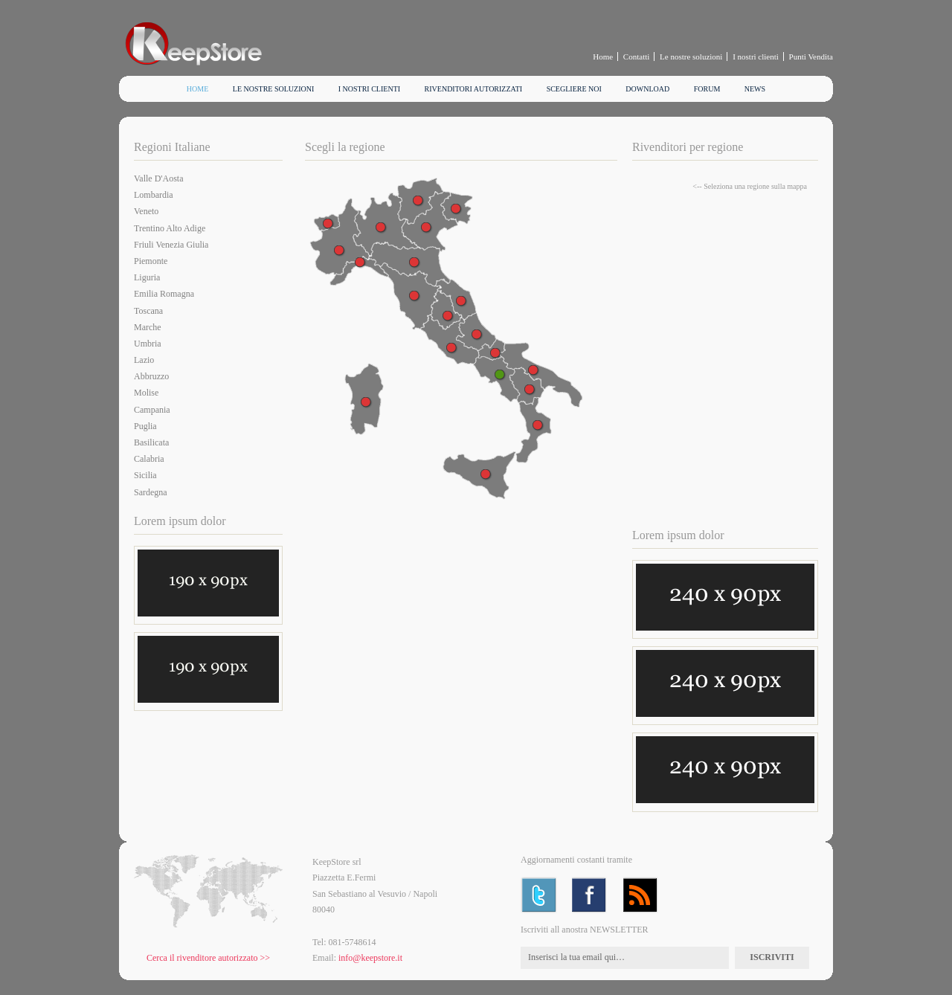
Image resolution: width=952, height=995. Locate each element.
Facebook (590, 895)
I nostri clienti (756, 56)
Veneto (146, 211)
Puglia (145, 426)
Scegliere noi (574, 89)
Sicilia (145, 475)
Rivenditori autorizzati (474, 89)
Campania (152, 410)
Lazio (144, 360)
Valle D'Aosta (158, 178)
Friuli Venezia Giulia (171, 244)
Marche (147, 327)
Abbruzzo (151, 376)
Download (647, 89)
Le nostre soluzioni (691, 56)
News (754, 89)
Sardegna (150, 492)
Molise (146, 392)
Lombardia (153, 195)
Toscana (148, 311)
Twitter (539, 895)
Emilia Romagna (164, 294)
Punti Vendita (811, 56)
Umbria (147, 343)
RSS (641, 895)
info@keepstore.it (370, 958)
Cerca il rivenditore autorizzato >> (208, 958)
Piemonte (150, 261)
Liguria (147, 277)
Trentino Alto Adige (169, 228)
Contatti (636, 56)
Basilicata (151, 442)
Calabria (149, 459)
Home (603, 56)
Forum (707, 89)
